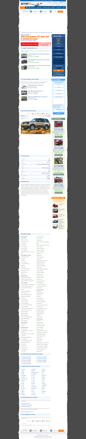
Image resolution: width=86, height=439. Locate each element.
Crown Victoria (24, 378)
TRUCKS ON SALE (58, 191)
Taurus (44, 381)
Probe (44, 377)
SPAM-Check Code (58, 65)
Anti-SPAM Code (58, 109)
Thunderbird (45, 385)
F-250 (33, 378)
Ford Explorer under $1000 (26, 357)
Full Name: (59, 46)
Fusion (44, 369)
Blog (53, 7)
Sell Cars (39, 7)
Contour (23, 377)
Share (62, 1)
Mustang (44, 375)
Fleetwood (34, 388)
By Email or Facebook (56, 106)
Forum (59, 7)
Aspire (23, 370)
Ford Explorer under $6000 (41, 357)
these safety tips (59, 72)
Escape (23, 391)
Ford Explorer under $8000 (41, 360)
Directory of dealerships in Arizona (27, 411)
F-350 (33, 380)
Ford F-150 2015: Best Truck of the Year (61, 208)
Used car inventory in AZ (25, 403)
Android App (36, 436)
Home (22, 7)
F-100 (33, 375)
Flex (33, 389)
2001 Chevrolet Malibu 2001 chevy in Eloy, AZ (37, 96)
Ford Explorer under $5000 (26, 363)
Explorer (33, 370)
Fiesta (33, 385)
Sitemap (40, 436)
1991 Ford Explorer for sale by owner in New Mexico (39, 65)
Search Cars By (47, 7)
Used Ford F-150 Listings (58, 189)
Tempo (44, 383)
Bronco (23, 372)
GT (43, 372)
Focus (33, 391)
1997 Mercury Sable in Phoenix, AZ (35, 90)
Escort (23, 393)
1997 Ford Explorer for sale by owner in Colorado (38, 59)
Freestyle (33, 394)
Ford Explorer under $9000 (41, 361)
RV (43, 380)
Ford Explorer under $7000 (41, 358)
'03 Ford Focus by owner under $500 (59, 147)
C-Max (23, 373)
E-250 (23, 383)
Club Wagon (24, 375)
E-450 (23, 386)
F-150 (33, 377)
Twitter (43, 113)
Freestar (33, 393)
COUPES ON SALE (58, 136)
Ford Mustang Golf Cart (61, 203)
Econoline (23, 388)
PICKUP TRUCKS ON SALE (58, 173)
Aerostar (23, 369)
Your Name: (59, 84)
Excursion (23, 394)
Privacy (47, 436)
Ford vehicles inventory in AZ (26, 406)
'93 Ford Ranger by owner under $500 (58, 165)
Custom (23, 380)
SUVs (49, 178)
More (64, 7)
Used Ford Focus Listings (58, 134)
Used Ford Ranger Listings (58, 171)
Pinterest (48, 113)
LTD (43, 373)
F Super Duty (34, 373)
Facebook (34, 113)
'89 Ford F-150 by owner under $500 (58, 184)
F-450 (33, 381)
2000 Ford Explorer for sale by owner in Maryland (38, 53)
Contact (50, 436)
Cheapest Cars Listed (30, 7)
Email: (58, 49)
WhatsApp (39, 113)
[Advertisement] (43, 23)
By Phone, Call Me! (56, 107)
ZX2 (43, 393)
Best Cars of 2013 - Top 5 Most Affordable (62, 213)
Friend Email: (58, 93)
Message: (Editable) (58, 57)
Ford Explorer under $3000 (26, 360)
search (60, 11)
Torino (44, 386)
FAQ (45, 436)
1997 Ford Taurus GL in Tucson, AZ (35, 85)
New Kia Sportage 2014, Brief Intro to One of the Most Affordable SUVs (61, 225)
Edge (23, 389)
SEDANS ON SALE (58, 154)
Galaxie (44, 370)
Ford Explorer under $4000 (26, 361)
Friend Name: (58, 90)
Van (43, 389)
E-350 (23, 385)
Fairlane (33, 383)
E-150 (23, 381)
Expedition (34, 369)
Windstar (44, 391)
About (43, 436)
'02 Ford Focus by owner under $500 (59, 129)
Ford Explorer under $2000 (26, 358)
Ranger (44, 378)
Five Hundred (34, 386)
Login (65, 1)
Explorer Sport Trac (35, 372)
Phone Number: (58, 53)
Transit (44, 388)
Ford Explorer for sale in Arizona (26, 405)
